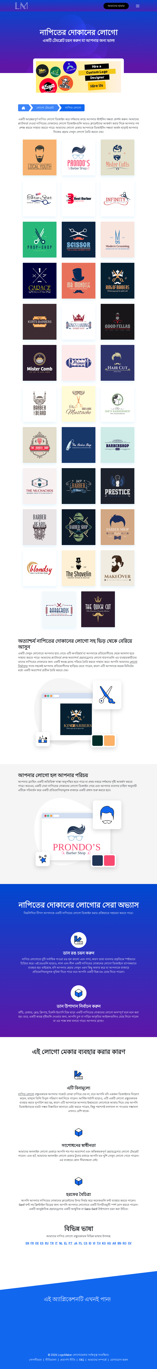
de (37, 1243)
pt (70, 1243)
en (27, 1243)
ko (104, 1243)
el (65, 1243)
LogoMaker (65, 1355)
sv (129, 1243)
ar (114, 1243)
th (99, 1243)
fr (32, 1243)
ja (75, 1243)
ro (124, 1243)
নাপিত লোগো (73, 107)
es (42, 1243)
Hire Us (97, 85)
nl (61, 1243)
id (90, 1243)
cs (85, 1243)
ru (47, 1243)
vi (94, 1243)
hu (109, 1243)
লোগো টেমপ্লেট (45, 107)
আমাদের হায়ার (116, 6)
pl (80, 1243)
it (56, 1243)
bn (119, 1243)
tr (52, 1243)
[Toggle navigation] (138, 5)
